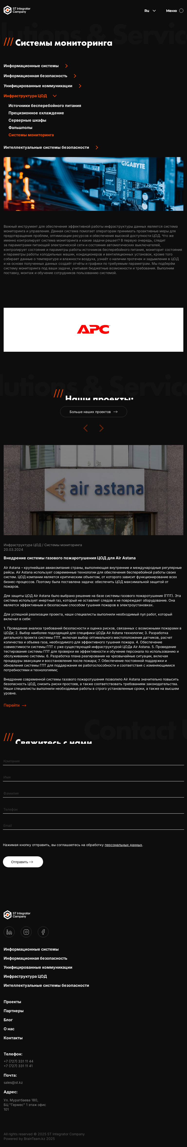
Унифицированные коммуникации (38, 85)
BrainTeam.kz (34, 1138)
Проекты (12, 1001)
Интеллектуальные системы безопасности (46, 147)
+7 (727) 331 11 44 (18, 1061)
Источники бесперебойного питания (45, 105)
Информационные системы (31, 65)
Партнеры (14, 1010)
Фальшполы (20, 127)
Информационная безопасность (35, 75)
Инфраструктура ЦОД (25, 95)
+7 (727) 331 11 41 (18, 1066)
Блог (8, 1019)
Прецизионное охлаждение (36, 112)
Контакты (13, 1037)
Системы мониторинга (31, 134)
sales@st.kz (13, 1082)
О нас (9, 1028)
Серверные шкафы (27, 120)
